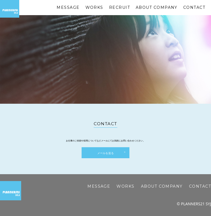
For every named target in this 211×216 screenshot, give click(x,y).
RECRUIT (119, 7)
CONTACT (194, 7)
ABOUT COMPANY (156, 7)
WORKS (94, 7)
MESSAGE (68, 7)
